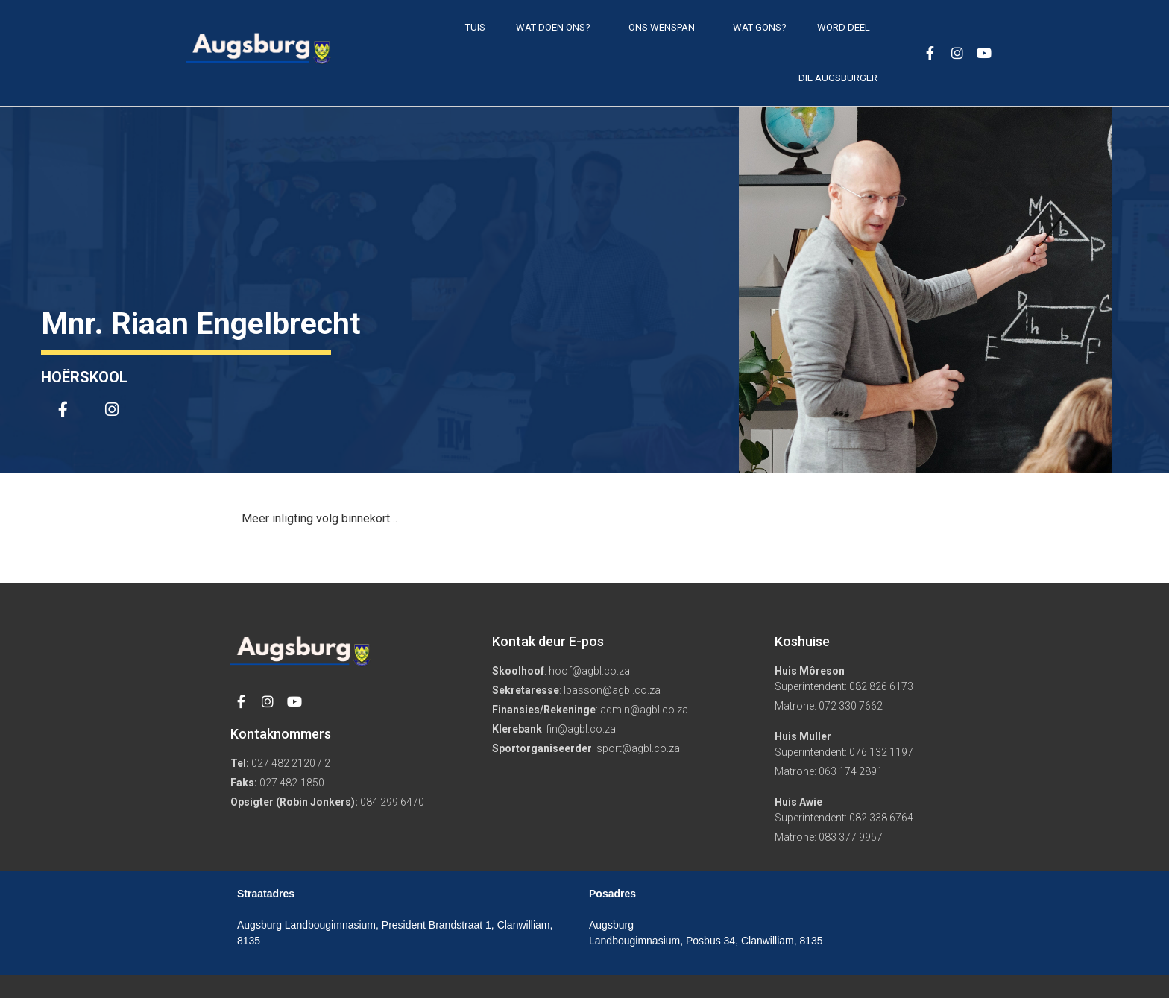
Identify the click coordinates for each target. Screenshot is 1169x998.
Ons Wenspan (665, 27)
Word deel (847, 27)
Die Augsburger (837, 77)
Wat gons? (760, 27)
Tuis (475, 27)
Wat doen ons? (557, 27)
